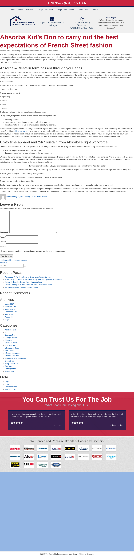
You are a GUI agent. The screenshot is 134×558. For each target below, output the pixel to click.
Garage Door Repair (45, 10)
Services (30, 10)
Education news (11, 343)
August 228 (9, 320)
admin (8, 197)
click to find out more (21, 131)
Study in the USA (11, 364)
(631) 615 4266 (75, 3)
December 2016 (11, 312)
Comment (4, 232)
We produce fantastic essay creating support (21, 287)
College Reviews (11, 338)
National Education (12, 356)
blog (6, 332)
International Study (12, 348)
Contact (95, 10)
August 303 (9, 317)
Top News (8, 366)
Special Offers (83, 10)
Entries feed (9, 384)
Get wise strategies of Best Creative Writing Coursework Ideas (28, 285)
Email (3, 242)
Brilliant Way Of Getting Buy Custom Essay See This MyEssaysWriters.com (33, 279)
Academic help (10, 330)
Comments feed (11, 387)
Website (3, 247)
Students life (9, 361)
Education (8, 340)
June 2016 (9, 314)
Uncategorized (10, 369)
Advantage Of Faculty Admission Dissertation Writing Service (28, 277)
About (20, 10)
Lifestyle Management (13, 353)
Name (3, 237)
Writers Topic (10, 371)
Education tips (10, 345)
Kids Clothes (42, 197)
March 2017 (9, 304)
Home (12, 10)
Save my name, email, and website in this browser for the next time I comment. (33, 251)
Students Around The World (15, 358)
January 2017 (10, 309)
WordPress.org (10, 389)
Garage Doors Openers (65, 10)
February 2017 (10, 307)
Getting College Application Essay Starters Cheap (23, 282)
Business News (10, 335)
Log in (7, 382)
